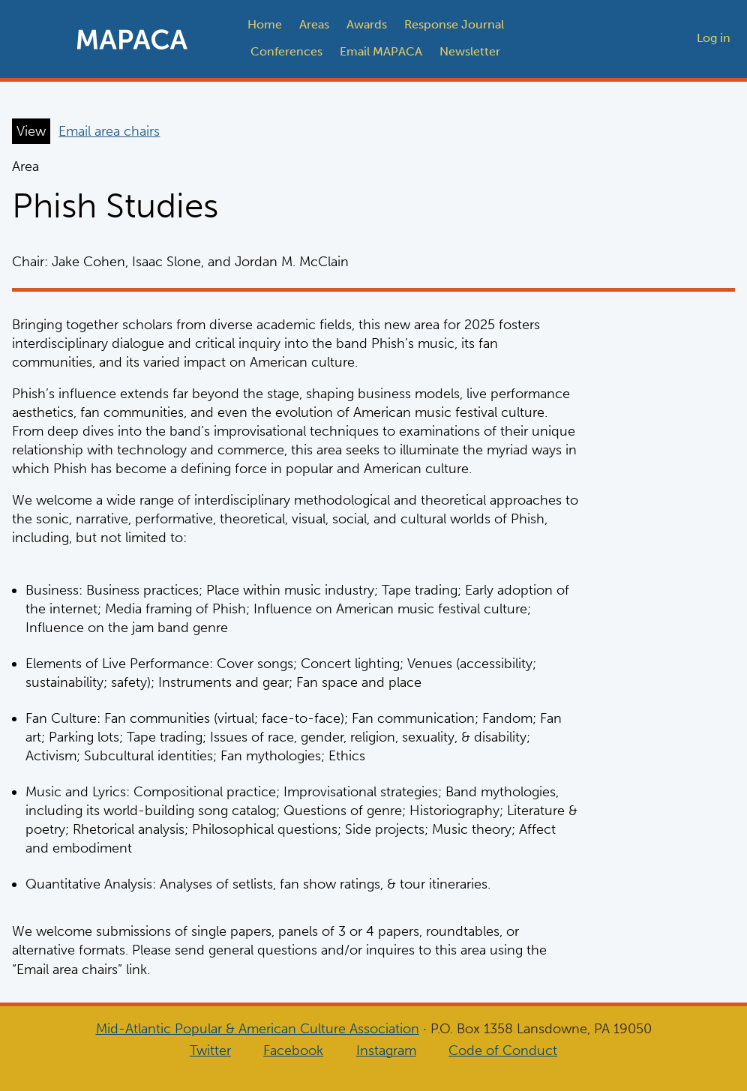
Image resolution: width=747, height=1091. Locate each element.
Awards (366, 24)
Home (265, 24)
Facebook (293, 1050)
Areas (314, 24)
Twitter (210, 1050)
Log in (713, 38)
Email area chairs (109, 131)
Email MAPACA (381, 51)
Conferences (286, 51)
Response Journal (454, 24)
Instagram (386, 1050)
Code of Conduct (502, 1050)
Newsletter (470, 51)
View (31, 131)
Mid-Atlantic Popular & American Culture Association (257, 1029)
